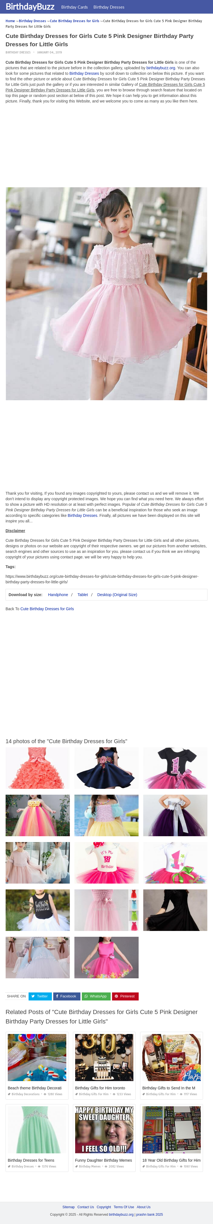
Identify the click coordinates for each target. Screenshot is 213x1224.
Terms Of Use (124, 1207)
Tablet (82, 594)
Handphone (58, 594)
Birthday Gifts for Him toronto (100, 1088)
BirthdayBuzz (30, 6)
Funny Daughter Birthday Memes (103, 1160)
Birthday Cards (74, 6)
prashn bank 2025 (149, 1215)
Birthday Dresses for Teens (31, 1160)
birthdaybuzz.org (160, 68)
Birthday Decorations (24, 1094)
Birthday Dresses (109, 6)
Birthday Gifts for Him (92, 1094)
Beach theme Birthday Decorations (38, 1088)
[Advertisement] (106, 147)
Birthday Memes (88, 1166)
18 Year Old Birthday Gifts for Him (171, 1160)
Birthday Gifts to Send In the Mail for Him (177, 1088)
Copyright (104, 1207)
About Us (143, 1207)
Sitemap (68, 1207)
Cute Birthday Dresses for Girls (47, 609)
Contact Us (85, 1207)
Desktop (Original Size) (117, 594)
